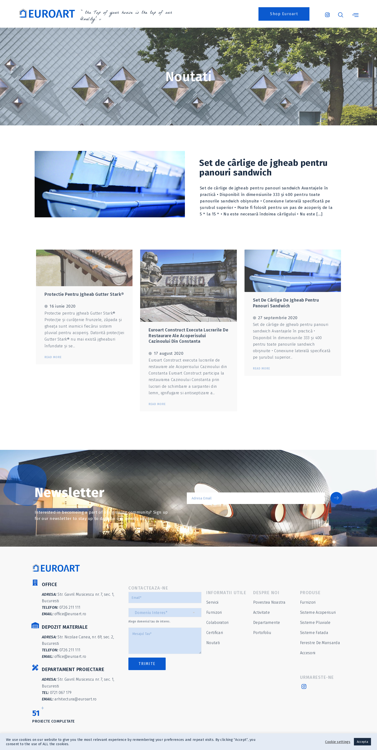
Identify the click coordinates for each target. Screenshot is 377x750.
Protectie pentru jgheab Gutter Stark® (84, 294)
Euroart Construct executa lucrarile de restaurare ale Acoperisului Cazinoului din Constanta (188, 335)
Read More (53, 357)
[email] (256, 498)
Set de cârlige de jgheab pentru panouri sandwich (263, 168)
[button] (283, 14)
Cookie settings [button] (337, 742)
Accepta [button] (362, 742)
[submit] (336, 498)
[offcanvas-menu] (355, 15)
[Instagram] (327, 12)
